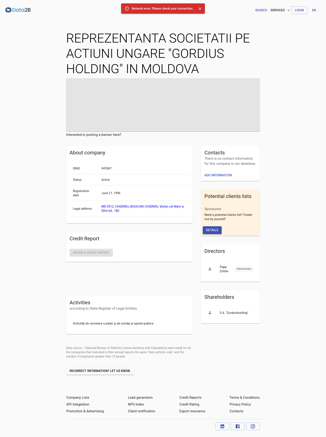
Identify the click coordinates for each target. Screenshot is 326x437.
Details (212, 230)
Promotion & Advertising (85, 411)
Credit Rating (189, 404)
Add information (218, 175)
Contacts (236, 411)
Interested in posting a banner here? (93, 135)
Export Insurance (192, 411)
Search (261, 10)
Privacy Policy (240, 404)
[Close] (200, 9)
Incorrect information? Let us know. (100, 371)
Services (281, 10)
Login (299, 10)
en (314, 10)
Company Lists (77, 398)
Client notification (141, 411)
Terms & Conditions (245, 398)
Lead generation (140, 398)
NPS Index (136, 404)
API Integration (77, 404)
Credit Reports (190, 398)
